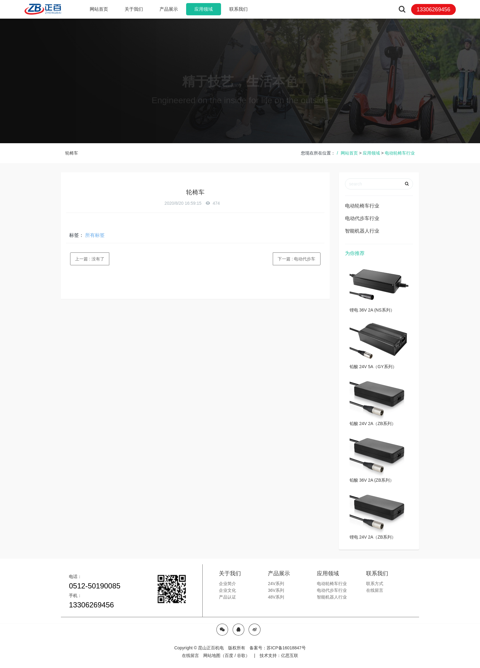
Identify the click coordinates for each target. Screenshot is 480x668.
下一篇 (297, 258)
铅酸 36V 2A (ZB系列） (372, 480)
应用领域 (371, 153)
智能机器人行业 (362, 230)
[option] (240, 80)
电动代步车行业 (362, 218)
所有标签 (95, 235)
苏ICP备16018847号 (286, 647)
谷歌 (241, 655)
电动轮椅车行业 (400, 153)
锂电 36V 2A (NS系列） (372, 310)
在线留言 (190, 655)
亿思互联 (289, 655)
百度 (229, 655)
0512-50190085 (94, 586)
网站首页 (99, 9)
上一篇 (89, 258)
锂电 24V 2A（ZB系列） (373, 537)
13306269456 (91, 605)
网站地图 (211, 655)
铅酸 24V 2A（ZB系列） (373, 423)
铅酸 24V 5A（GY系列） (373, 366)
